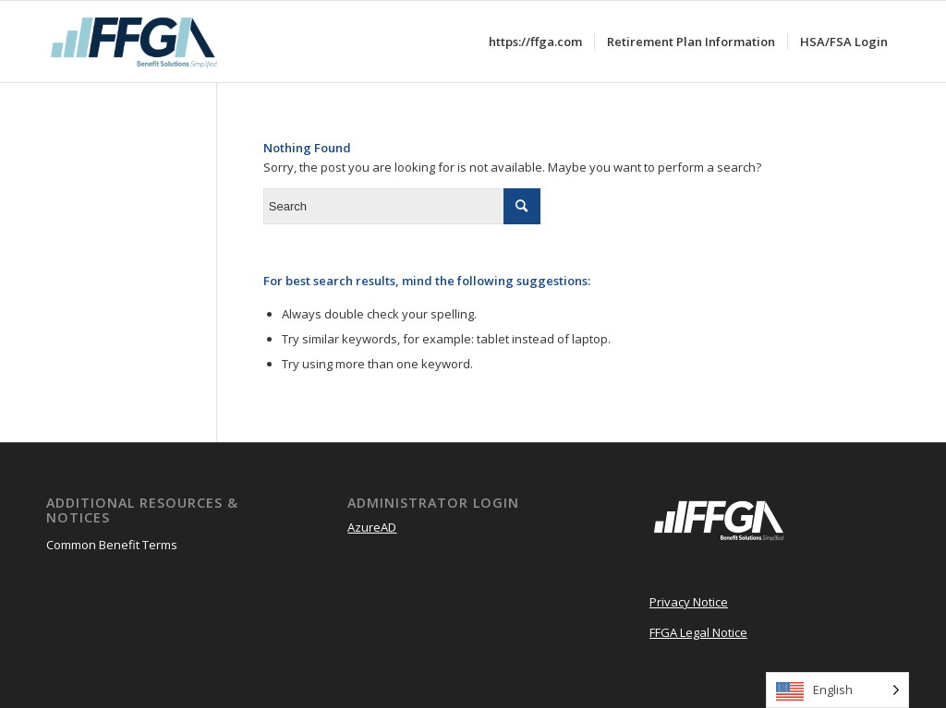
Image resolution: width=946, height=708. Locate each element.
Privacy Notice (688, 602)
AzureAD (371, 527)
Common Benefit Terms (111, 544)
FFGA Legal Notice (698, 632)
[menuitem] (535, 41)
